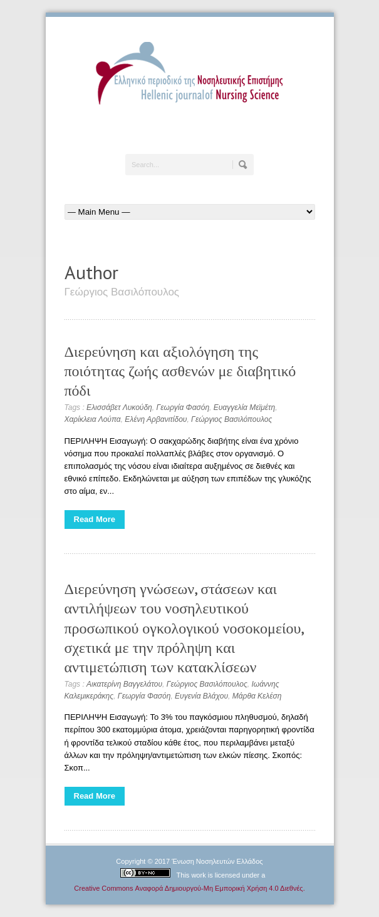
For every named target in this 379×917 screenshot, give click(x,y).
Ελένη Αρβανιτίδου (156, 419)
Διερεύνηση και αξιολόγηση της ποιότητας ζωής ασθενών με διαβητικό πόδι (180, 371)
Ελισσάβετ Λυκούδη (119, 407)
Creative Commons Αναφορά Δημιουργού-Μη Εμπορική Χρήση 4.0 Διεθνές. (189, 888)
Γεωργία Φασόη (182, 407)
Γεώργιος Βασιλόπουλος (231, 419)
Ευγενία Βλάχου (201, 696)
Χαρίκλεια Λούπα (93, 419)
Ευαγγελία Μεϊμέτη (244, 407)
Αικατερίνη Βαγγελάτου (124, 684)
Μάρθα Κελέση (257, 696)
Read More (94, 519)
